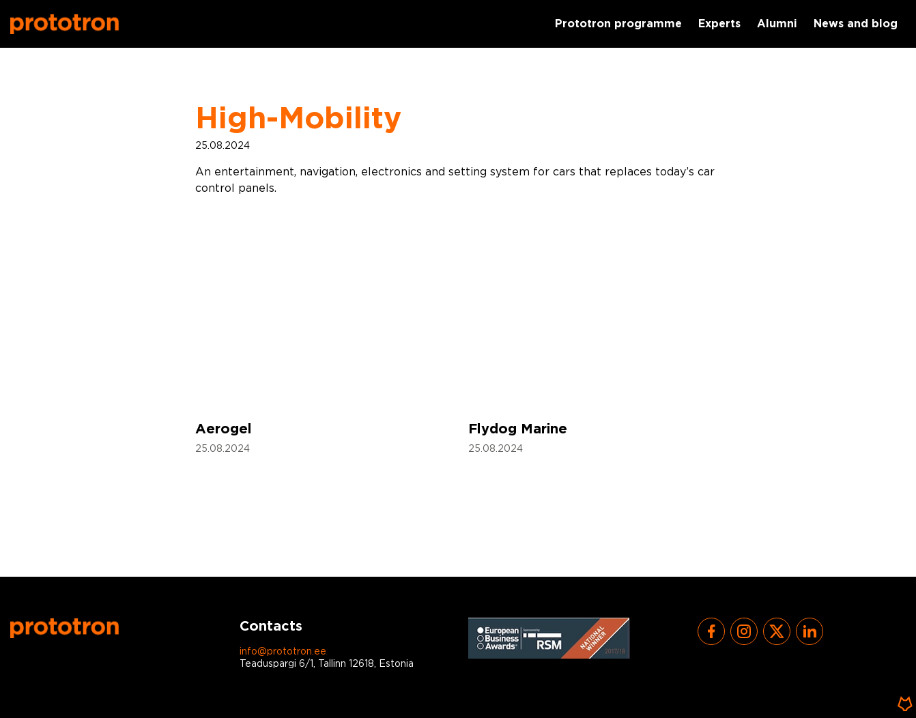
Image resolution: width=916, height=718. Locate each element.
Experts (719, 24)
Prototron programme (618, 24)
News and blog (856, 24)
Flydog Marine (517, 429)
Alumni (777, 24)
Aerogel (223, 429)
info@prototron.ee (283, 652)
